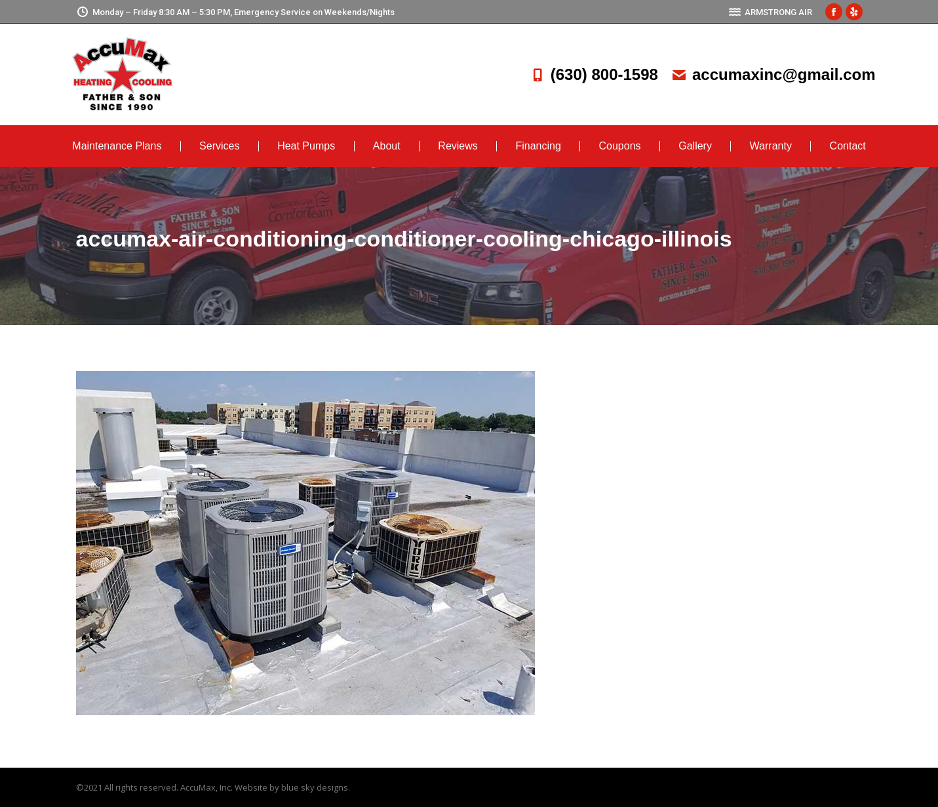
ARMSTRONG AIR (770, 12)
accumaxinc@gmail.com (773, 74)
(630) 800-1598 (594, 74)
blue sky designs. (315, 787)
